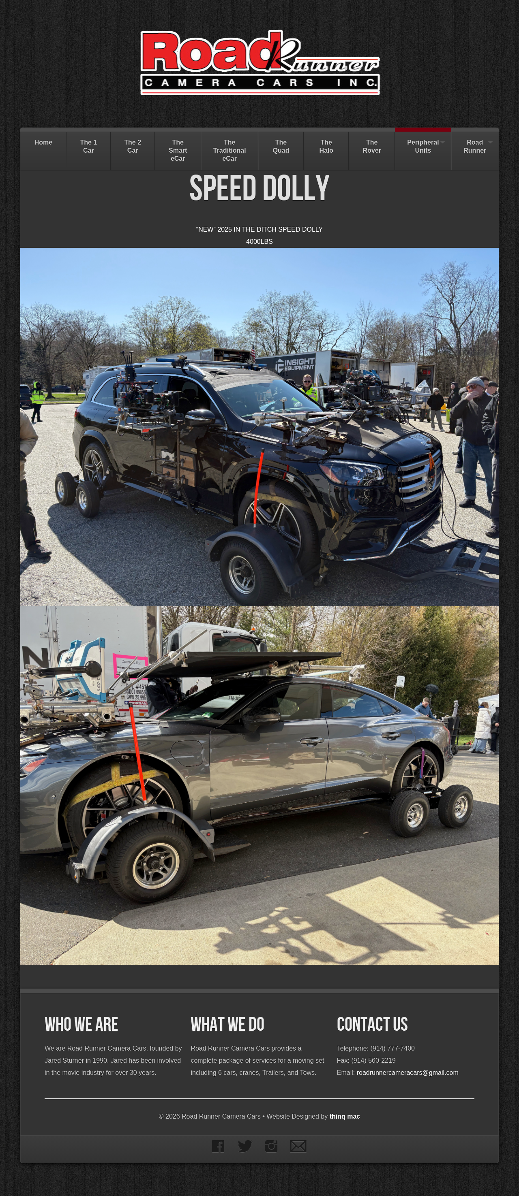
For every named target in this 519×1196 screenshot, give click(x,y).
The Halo (326, 143)
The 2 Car (133, 143)
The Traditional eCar (229, 147)
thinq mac (345, 1116)
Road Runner (475, 143)
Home (43, 139)
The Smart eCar (178, 147)
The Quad (281, 143)
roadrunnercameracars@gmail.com (408, 1072)
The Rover (372, 143)
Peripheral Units (423, 143)
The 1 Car (88, 143)
